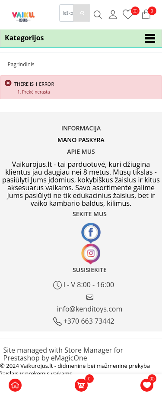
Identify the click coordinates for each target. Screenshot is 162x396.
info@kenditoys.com (90, 303)
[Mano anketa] (113, 14)
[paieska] (81, 13)
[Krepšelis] (81, 385)
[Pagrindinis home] (15, 385)
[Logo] (23, 16)
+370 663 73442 (83, 321)
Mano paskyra (81, 140)
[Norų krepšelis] (146, 385)
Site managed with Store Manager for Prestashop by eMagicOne (63, 354)
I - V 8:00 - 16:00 (83, 285)
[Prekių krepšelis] (128, 14)
